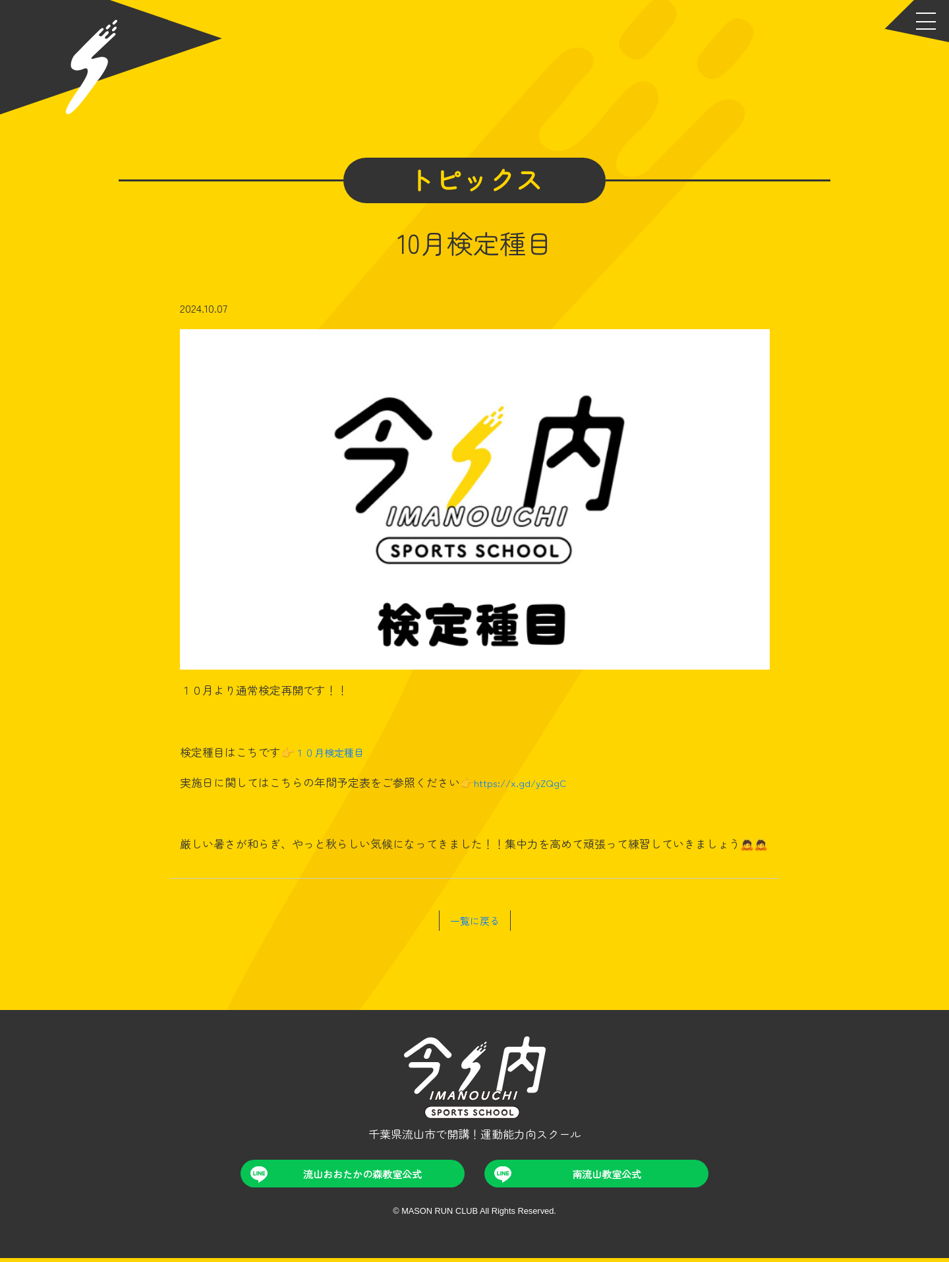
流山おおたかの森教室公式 (340, 1176)
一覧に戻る (475, 920)
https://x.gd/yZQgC (523, 782)
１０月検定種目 (334, 751)
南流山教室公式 (570, 1176)
